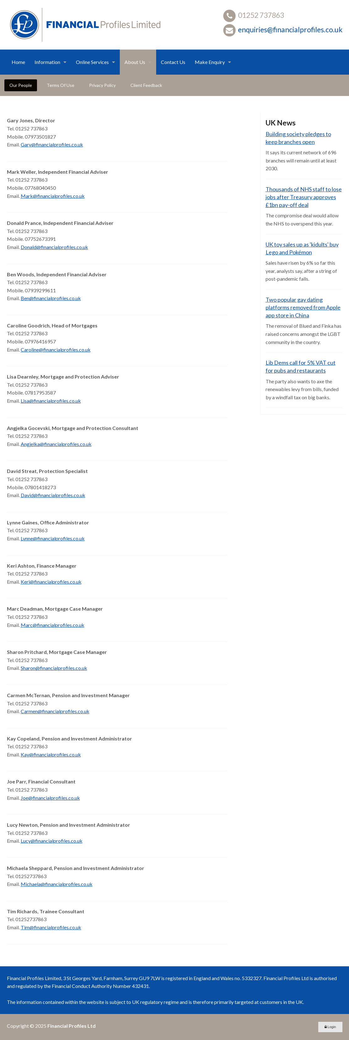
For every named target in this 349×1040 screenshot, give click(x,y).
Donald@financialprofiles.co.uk (54, 247)
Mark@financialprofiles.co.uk (53, 196)
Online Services (92, 62)
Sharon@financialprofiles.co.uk (54, 668)
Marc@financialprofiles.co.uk (52, 625)
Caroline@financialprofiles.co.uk (56, 350)
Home (18, 62)
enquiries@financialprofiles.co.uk (290, 29)
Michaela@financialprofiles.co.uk (57, 884)
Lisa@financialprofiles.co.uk (51, 401)
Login (330, 1027)
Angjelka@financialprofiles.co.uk (56, 444)
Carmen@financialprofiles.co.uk (55, 711)
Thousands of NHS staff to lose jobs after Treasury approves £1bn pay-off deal (304, 197)
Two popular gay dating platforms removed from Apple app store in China (303, 307)
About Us (134, 62)
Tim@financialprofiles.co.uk (51, 927)
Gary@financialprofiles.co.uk (52, 144)
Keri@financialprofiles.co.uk (51, 582)
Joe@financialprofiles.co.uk (50, 798)
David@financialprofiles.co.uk (53, 495)
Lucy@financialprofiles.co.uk (51, 841)
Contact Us (173, 62)
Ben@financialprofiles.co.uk (51, 298)
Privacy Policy (102, 85)
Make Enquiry (210, 62)
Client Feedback (146, 85)
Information (47, 62)
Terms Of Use (60, 85)
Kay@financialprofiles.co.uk (51, 754)
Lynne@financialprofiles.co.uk (53, 538)
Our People (20, 85)
